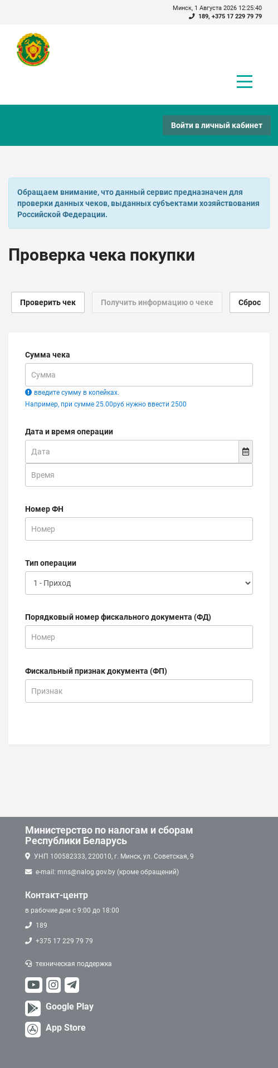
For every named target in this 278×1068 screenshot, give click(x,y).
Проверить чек (48, 302)
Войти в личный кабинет (216, 125)
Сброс (249, 302)
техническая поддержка (74, 964)
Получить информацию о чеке (157, 302)
